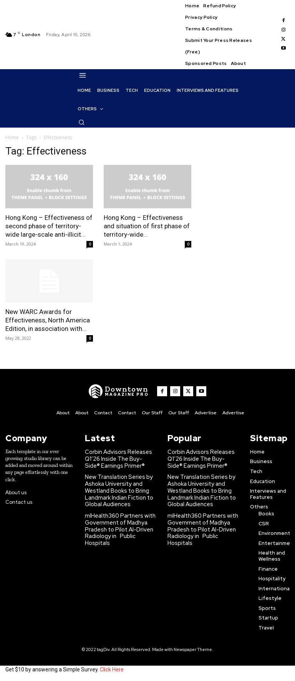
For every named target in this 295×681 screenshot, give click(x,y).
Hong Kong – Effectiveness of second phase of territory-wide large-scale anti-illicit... (49, 226)
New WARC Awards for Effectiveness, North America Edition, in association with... (47, 320)
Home (12, 137)
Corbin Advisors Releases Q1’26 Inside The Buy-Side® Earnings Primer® (114, 457)
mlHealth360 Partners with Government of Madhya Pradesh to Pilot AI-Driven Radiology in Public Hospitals (119, 518)
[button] (81, 122)
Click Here (112, 669)
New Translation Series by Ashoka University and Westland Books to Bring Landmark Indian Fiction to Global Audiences (117, 486)
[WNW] (121, 391)
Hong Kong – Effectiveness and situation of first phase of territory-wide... (147, 226)
